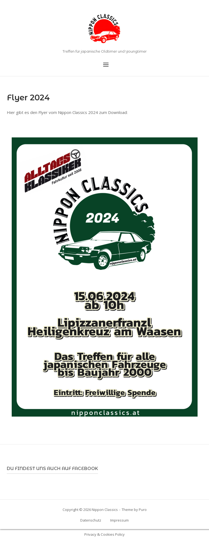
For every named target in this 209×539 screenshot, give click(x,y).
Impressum (119, 520)
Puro (143, 509)
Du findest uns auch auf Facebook (52, 468)
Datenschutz (90, 520)
